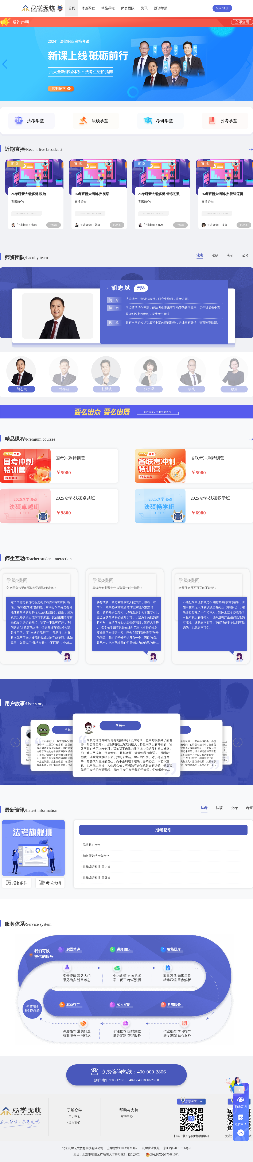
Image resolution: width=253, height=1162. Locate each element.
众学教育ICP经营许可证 (122, 1148)
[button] (248, 64)
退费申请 (241, 1124)
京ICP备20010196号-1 (177, 1148)
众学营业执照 (151, 1148)
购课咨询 (241, 1106)
